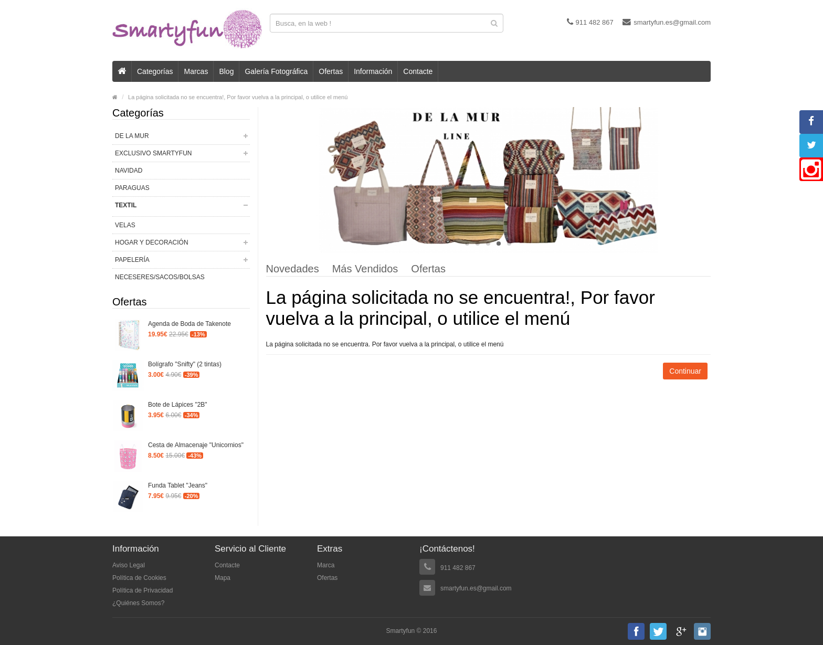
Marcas (196, 71)
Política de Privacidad (142, 590)
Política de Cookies (139, 577)
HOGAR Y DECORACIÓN (151, 242)
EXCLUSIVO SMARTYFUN (153, 153)
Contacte (417, 71)
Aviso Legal (128, 565)
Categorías (155, 71)
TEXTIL (125, 205)
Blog (226, 71)
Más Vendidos (365, 269)
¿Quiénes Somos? (138, 603)
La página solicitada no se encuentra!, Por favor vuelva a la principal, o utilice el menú (237, 97)
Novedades (292, 269)
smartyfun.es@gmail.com (666, 22)
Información (373, 71)
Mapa (222, 577)
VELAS (125, 225)
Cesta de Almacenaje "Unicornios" (196, 445)
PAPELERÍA (132, 259)
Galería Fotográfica (276, 71)
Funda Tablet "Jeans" (177, 485)
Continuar (685, 371)
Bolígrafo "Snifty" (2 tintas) (184, 364)
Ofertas (331, 71)
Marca (325, 565)
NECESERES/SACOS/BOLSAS (160, 277)
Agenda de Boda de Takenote (189, 323)
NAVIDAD (128, 170)
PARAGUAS (132, 188)
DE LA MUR (132, 136)
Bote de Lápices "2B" (177, 404)
